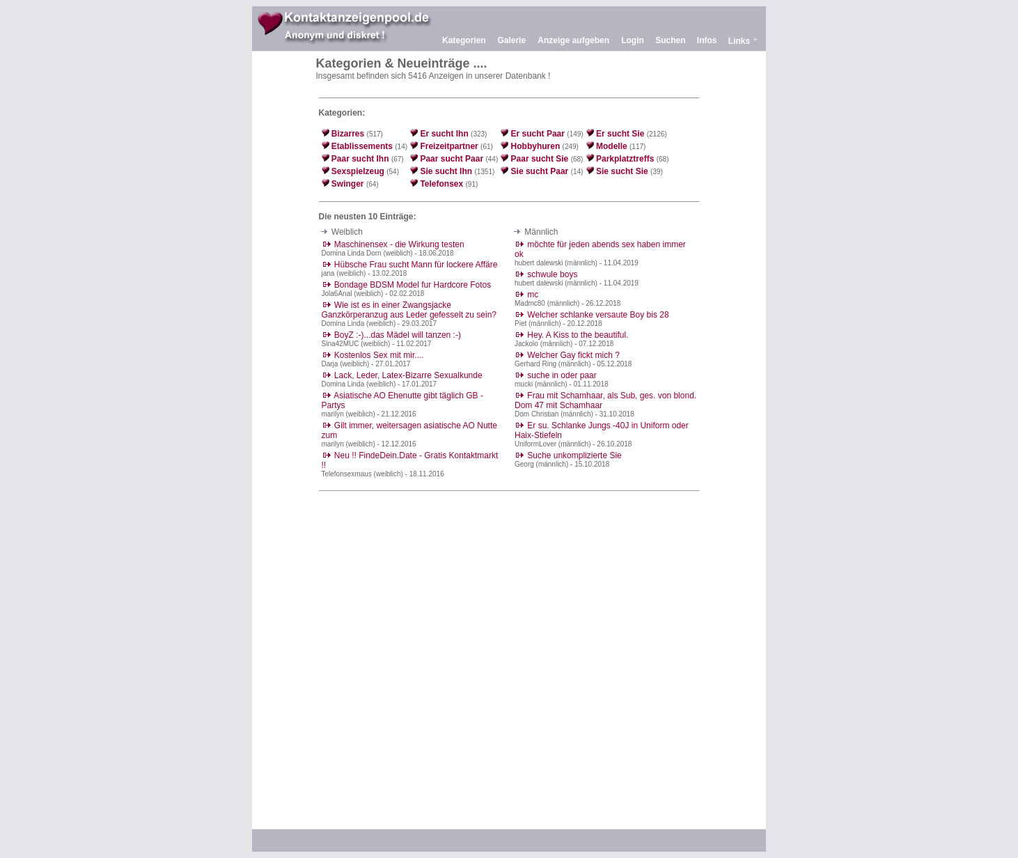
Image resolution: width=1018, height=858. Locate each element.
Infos (707, 40)
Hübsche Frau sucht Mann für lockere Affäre (416, 265)
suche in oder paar (561, 375)
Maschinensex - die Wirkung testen (399, 244)
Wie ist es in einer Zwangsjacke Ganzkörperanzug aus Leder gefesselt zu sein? (409, 310)
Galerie (511, 40)
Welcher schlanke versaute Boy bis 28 (597, 315)
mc (532, 294)
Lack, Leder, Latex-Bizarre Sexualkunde (408, 375)
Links (739, 41)
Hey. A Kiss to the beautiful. (577, 335)
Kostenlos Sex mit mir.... (379, 355)
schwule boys (552, 274)
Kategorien (464, 40)
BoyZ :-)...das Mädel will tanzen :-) (397, 335)
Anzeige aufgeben (573, 40)
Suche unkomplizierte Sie (574, 455)
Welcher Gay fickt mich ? (573, 355)
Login (632, 40)
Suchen (670, 40)
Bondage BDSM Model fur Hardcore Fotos (412, 285)
